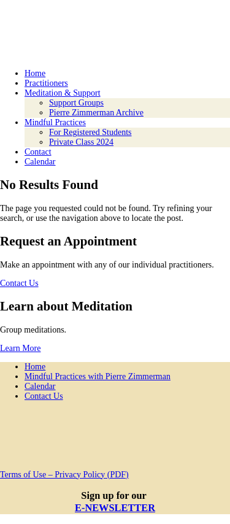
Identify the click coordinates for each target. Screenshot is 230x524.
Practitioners (46, 83)
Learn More (20, 348)
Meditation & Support (63, 93)
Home (35, 73)
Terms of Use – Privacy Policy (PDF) (64, 474)
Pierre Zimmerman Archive (96, 112)
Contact (38, 151)
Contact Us (19, 283)
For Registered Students (90, 132)
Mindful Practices (55, 122)
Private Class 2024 (81, 142)
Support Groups (76, 102)
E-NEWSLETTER (115, 508)
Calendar (40, 161)
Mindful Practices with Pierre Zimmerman (98, 376)
